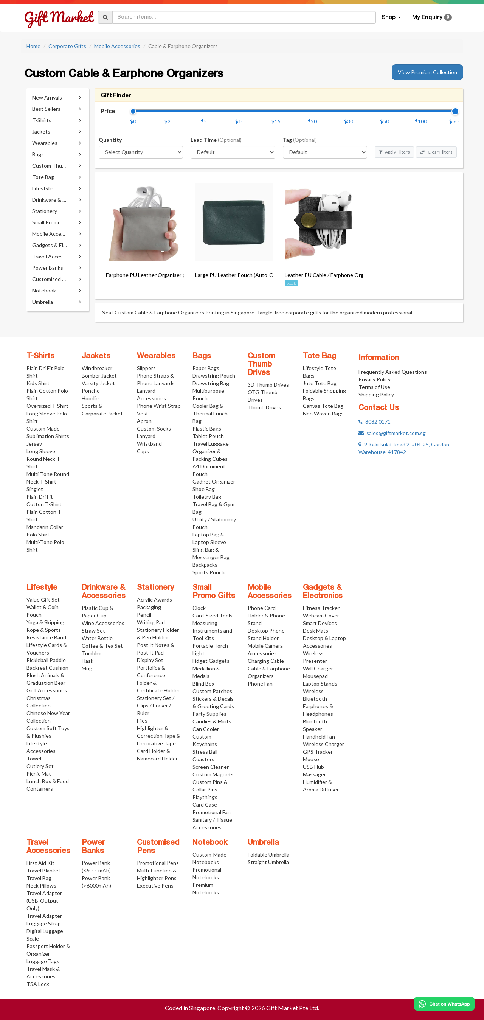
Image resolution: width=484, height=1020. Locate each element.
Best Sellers (46, 109)
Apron (144, 421)
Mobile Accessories (117, 46)
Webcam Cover (321, 615)
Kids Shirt (38, 383)
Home (33, 46)
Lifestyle (41, 588)
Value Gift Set (43, 599)
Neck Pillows (41, 885)
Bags (201, 356)
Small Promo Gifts (213, 592)
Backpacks (204, 564)
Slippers (146, 368)
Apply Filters (394, 152)
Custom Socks (154, 428)
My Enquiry (432, 17)
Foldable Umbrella (268, 854)
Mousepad (315, 676)
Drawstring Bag (210, 383)
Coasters (203, 759)
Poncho (91, 390)
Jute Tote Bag (320, 383)
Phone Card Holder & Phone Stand (266, 615)
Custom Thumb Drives (261, 364)
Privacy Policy (374, 379)
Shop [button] (391, 17)
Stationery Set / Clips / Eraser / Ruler (155, 705)
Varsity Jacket (98, 383)
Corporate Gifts (67, 46)
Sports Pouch (208, 572)
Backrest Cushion (47, 667)
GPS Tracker (318, 751)
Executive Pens (155, 885)
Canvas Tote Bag (323, 406)
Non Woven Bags (323, 413)
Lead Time (216, 140)
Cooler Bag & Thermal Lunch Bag (210, 413)
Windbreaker (97, 368)
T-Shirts (40, 356)
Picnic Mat (38, 773)
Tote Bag (319, 356)
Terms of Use (374, 387)
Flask (87, 661)
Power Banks (93, 847)
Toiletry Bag (206, 496)
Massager (314, 774)
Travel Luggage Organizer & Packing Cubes (210, 451)
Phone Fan (260, 683)
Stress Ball (204, 751)
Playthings (204, 797)
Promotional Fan (211, 812)
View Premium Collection (427, 72)
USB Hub (313, 766)
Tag (300, 140)
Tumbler (91, 653)
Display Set (150, 660)
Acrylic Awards (154, 599)
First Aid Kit (40, 863)
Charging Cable (266, 661)
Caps (143, 451)
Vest (142, 413)
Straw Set (93, 630)
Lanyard (146, 436)
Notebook (210, 843)
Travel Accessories (48, 847)
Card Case (204, 804)
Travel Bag (38, 878)
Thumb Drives (264, 407)
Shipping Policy (376, 394)
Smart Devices (320, 623)
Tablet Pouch (208, 436)
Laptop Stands (320, 683)
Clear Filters (436, 152)
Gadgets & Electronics (323, 592)
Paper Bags (205, 368)
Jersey (34, 443)
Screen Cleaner (210, 766)
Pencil (144, 614)
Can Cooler (205, 729)
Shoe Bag (203, 489)
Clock (199, 608)
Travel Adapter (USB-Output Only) (44, 900)
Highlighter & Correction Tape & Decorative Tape (158, 735)
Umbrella (263, 843)
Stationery (155, 588)
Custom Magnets (213, 774)
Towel (33, 758)
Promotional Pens (158, 863)
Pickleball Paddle (46, 660)
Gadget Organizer (213, 481)
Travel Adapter (44, 916)
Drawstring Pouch (213, 375)
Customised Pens (158, 847)
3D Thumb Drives (268, 384)
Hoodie (90, 398)
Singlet (34, 489)
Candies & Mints (211, 721)
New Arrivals (47, 97)
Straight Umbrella (268, 862)
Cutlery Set (40, 766)
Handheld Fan (319, 736)
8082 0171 (374, 421)
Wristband (149, 443)
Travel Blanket (43, 870)
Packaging (149, 607)
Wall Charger (318, 668)
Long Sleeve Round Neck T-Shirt (44, 459)
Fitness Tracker (321, 608)
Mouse (311, 759)
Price (108, 110)
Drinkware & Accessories (104, 592)
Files (142, 720)
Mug (87, 668)
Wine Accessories (103, 623)
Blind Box (203, 683)
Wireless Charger (323, 744)
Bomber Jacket (99, 375)
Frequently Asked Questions (392, 372)
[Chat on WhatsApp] (444, 1004)
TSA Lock (37, 984)
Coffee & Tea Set (102, 645)
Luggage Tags (42, 961)
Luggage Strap (43, 923)
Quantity (110, 140)
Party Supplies (209, 714)
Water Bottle (97, 638)
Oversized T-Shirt (47, 406)
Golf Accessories (46, 690)
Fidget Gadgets (211, 661)
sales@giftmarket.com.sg (392, 433)
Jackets (96, 356)
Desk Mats (315, 630)
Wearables (156, 356)
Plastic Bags (206, 428)
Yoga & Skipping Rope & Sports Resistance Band (46, 630)
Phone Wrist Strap (159, 406)
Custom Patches (212, 691)
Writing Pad (151, 622)
